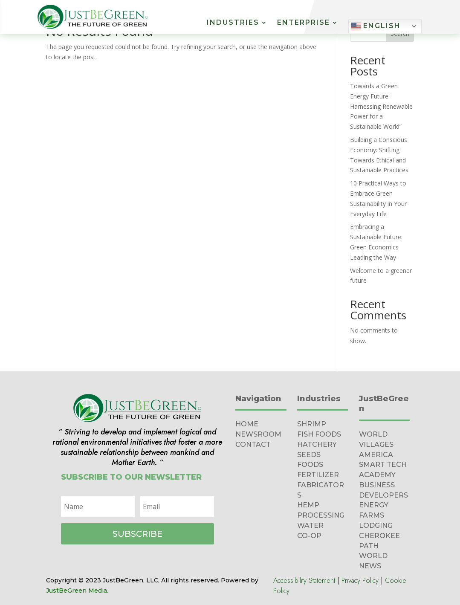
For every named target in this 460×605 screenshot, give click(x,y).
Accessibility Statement (304, 580)
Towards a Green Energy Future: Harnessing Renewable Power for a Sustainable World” (381, 106)
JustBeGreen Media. (77, 590)
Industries (233, 23)
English (375, 26)
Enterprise (303, 23)
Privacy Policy (360, 580)
